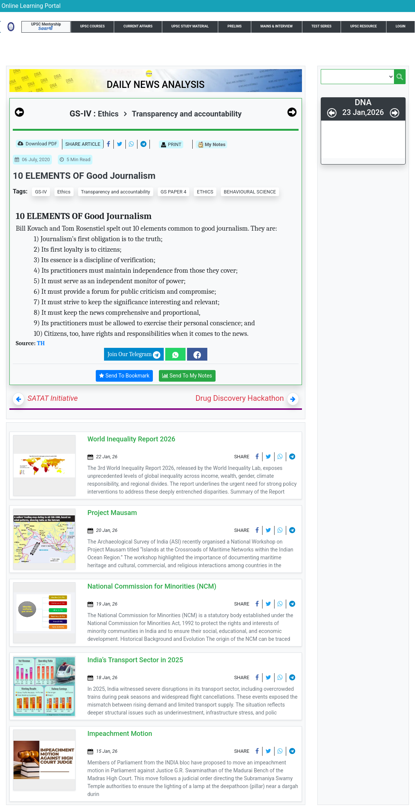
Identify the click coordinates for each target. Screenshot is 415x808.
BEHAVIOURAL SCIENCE (250, 192)
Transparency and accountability (183, 113)
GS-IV (41, 192)
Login (400, 26)
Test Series (321, 26)
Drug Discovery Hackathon (239, 398)
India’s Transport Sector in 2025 (135, 660)
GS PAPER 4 (174, 192)
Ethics (64, 192)
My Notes (211, 145)
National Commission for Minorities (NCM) (152, 586)
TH (41, 343)
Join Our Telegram (133, 354)
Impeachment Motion (120, 733)
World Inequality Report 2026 (131, 439)
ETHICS (205, 192)
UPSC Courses (92, 26)
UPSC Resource (363, 26)
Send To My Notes (187, 376)
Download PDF (37, 144)
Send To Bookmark (124, 376)
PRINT (171, 145)
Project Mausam (112, 513)
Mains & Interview (277, 26)
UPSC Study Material (189, 26)
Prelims (235, 26)
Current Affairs (138, 26)
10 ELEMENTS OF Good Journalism (84, 176)
